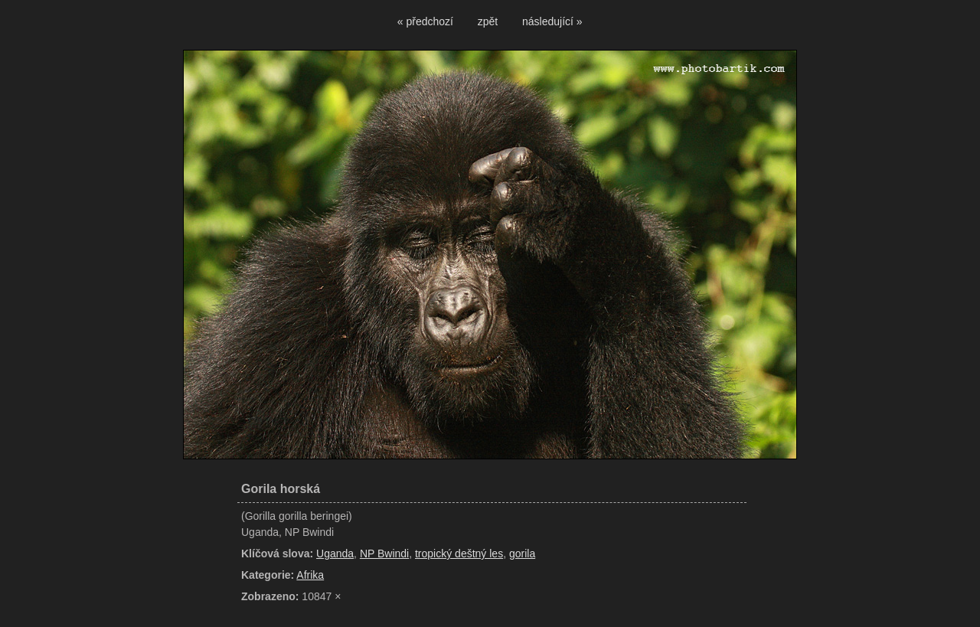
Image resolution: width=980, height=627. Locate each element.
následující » (552, 21)
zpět (488, 21)
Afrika (310, 575)
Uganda (335, 553)
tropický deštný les (459, 553)
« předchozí (425, 21)
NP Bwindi (384, 553)
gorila (522, 553)
